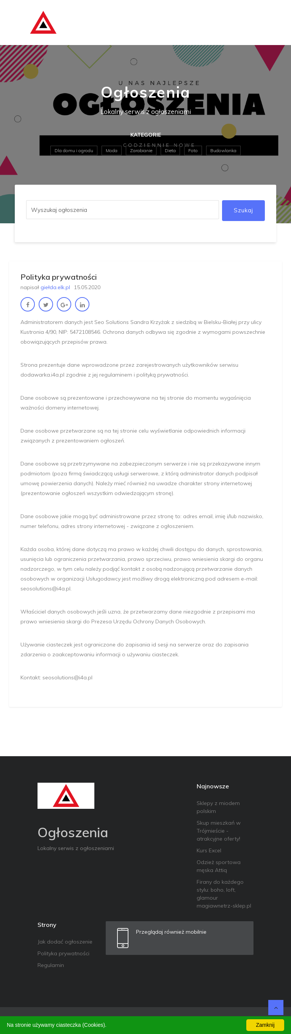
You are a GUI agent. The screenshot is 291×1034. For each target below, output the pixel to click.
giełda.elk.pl (55, 287)
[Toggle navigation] (265, 22)
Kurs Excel (209, 850)
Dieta (170, 150)
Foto (193, 150)
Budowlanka (223, 150)
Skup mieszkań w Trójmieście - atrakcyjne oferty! (219, 830)
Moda (111, 150)
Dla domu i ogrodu (74, 150)
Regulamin (51, 965)
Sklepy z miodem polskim (218, 807)
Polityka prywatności (63, 953)
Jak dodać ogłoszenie (65, 941)
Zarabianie (141, 150)
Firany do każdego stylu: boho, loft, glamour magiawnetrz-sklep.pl (224, 893)
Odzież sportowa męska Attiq (219, 866)
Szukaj (243, 210)
